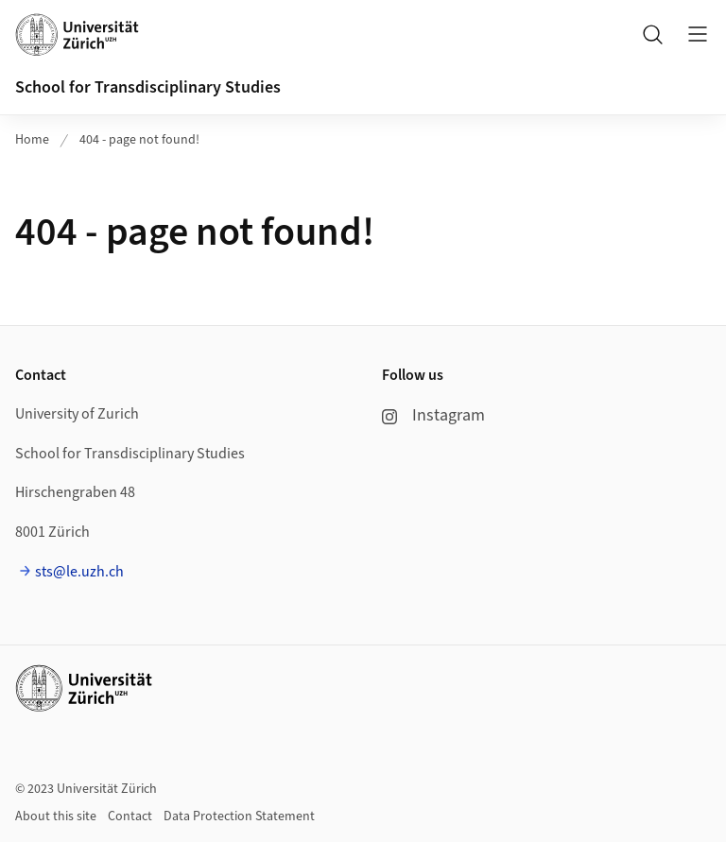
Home (32, 139)
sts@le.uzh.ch (79, 571)
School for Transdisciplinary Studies (148, 87)
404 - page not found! (139, 139)
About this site (55, 816)
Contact (130, 816)
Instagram (433, 415)
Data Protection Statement (239, 816)
